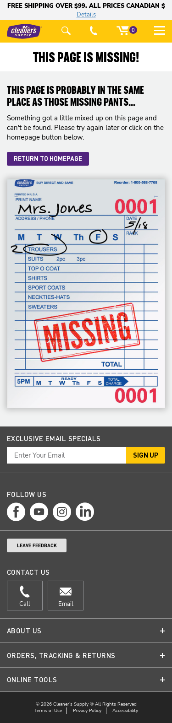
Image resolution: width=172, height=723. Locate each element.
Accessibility (125, 710)
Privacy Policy (87, 710)
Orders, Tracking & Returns (61, 655)
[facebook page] (16, 511)
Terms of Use (48, 710)
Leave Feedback (37, 545)
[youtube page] (39, 511)
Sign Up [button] (145, 454)
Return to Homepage (48, 158)
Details (86, 14)
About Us (24, 630)
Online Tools (32, 679)
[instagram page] (62, 511)
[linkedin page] (85, 511)
